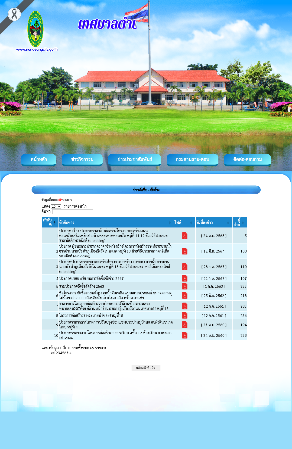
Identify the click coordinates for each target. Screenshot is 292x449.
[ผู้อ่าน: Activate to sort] (240, 222)
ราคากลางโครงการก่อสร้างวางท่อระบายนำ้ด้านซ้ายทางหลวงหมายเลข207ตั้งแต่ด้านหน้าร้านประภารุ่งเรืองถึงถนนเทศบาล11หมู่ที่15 (114, 306)
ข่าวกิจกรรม (82, 159)
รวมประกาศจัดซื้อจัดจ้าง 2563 (81, 286)
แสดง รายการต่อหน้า (64, 206)
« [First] (52, 352)
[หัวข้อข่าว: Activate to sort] (116, 222)
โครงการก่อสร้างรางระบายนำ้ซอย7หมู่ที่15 (91, 315)
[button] (66, 222)
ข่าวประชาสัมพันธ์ (134, 159)
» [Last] (70, 352)
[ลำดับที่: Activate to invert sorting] (50, 222)
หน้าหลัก (38, 159)
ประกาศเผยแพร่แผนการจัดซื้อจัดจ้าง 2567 (91, 278)
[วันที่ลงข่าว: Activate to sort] (214, 222)
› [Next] (69, 352)
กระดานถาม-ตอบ (192, 159)
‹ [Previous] (53, 352)
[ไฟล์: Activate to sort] (184, 222)
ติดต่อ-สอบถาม (247, 159)
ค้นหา (46, 211)
